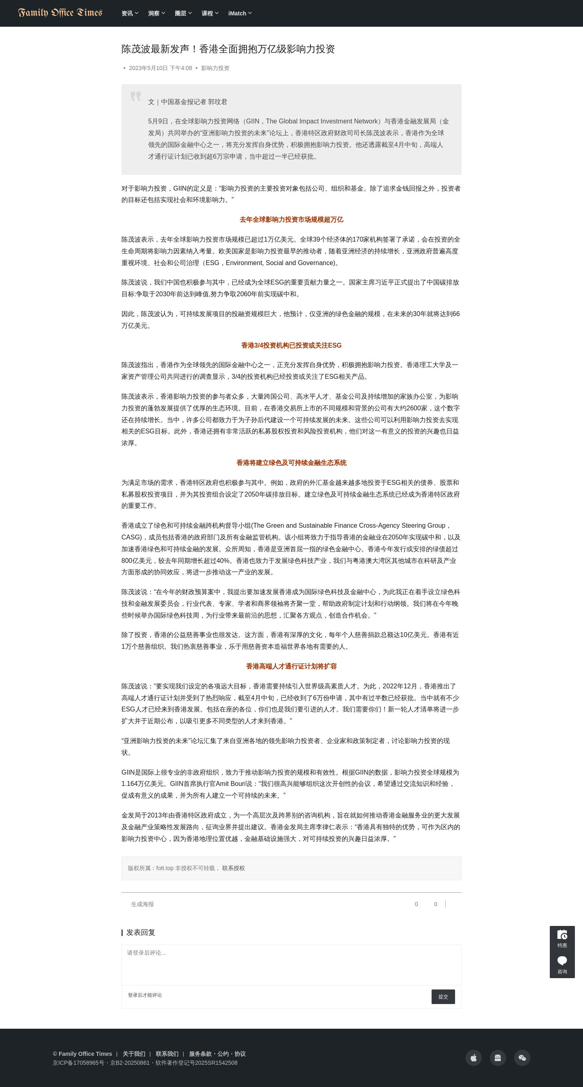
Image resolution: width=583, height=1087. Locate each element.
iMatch (237, 13)
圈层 (180, 13)
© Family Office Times (82, 1054)
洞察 (154, 13)
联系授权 (233, 868)
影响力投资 (215, 68)
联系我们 (167, 1054)
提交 (443, 997)
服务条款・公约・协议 (217, 1054)
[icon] (474, 1058)
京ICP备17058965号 (78, 1062)
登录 (133, 995)
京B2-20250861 (130, 1062)
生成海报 (137, 904)
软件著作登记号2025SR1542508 (196, 1062)
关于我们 (134, 1054)
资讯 (127, 13)
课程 (207, 13)
